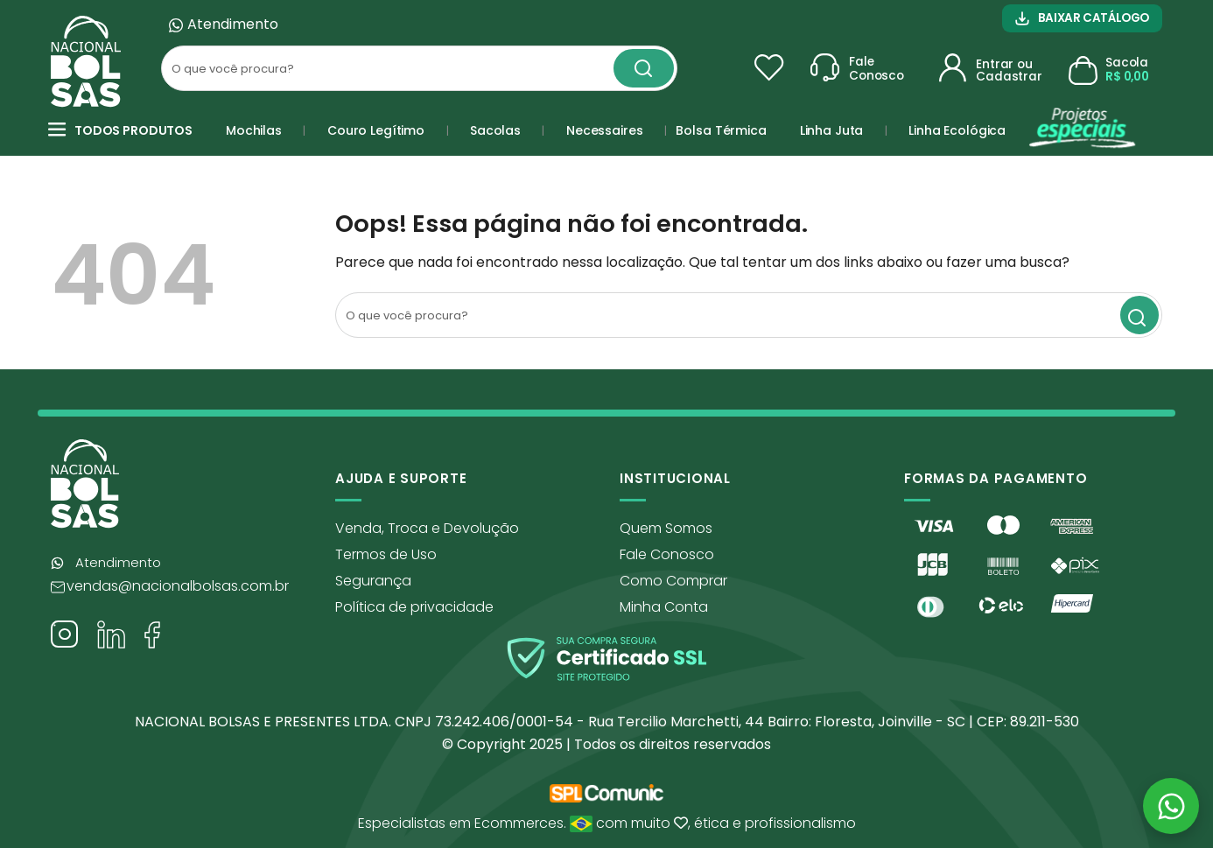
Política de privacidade (414, 607)
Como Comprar (673, 581)
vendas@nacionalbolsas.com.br (178, 586)
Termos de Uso (386, 554)
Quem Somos (666, 528)
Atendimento (232, 24)
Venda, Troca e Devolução (427, 528)
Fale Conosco (667, 554)
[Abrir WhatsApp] (1171, 806)
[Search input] (387, 68)
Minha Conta (664, 607)
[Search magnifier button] (644, 68)
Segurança (373, 581)
